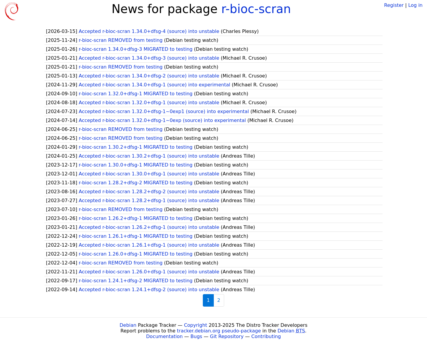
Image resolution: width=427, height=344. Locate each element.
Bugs (196, 336)
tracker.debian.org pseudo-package (219, 331)
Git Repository (226, 336)
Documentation (164, 336)
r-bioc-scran (256, 9)
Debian (128, 325)
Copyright (195, 325)
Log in (415, 5)
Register (394, 5)
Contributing (266, 336)
